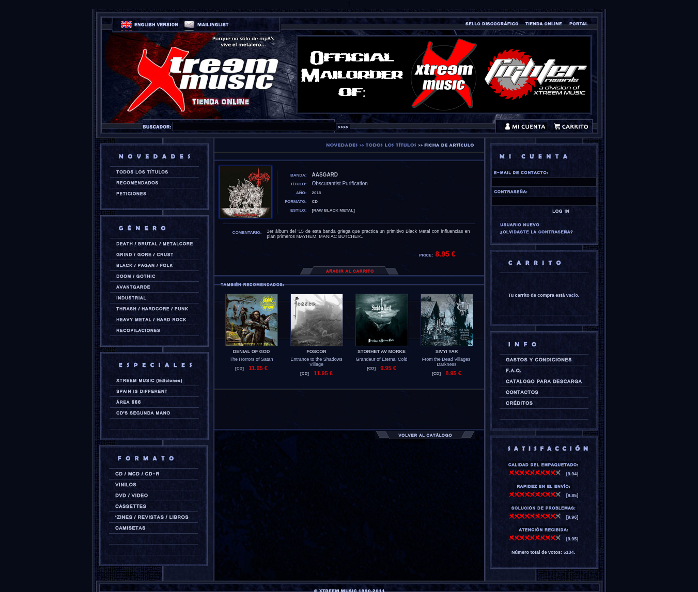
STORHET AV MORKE (382, 351)
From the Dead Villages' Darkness (447, 362)
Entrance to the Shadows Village (316, 362)
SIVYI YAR (447, 351)
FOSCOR (316, 351)
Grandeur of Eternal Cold (381, 359)
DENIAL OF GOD (251, 351)
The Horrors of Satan (251, 359)
